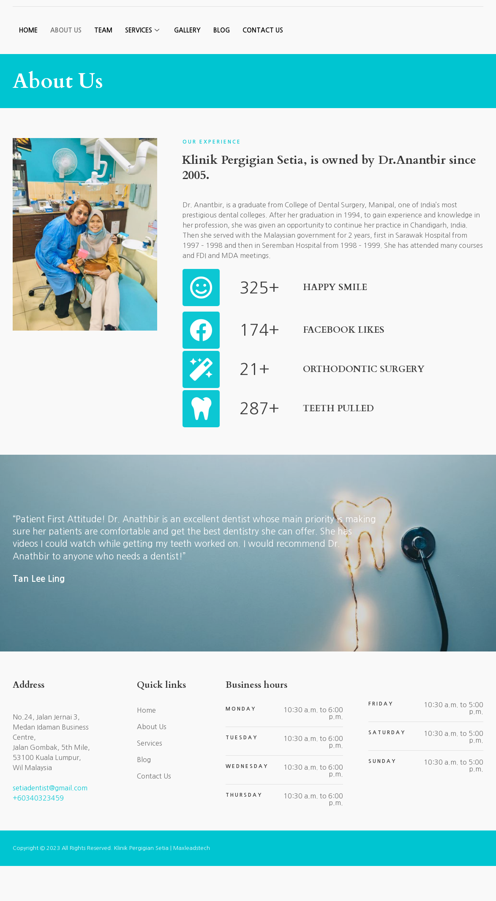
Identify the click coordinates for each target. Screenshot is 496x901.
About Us (66, 66)
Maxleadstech (191, 883)
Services (143, 66)
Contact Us (265, 66)
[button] (440, 21)
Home (28, 66)
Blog (223, 66)
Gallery (188, 66)
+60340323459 (38, 833)
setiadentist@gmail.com (50, 823)
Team (103, 66)
